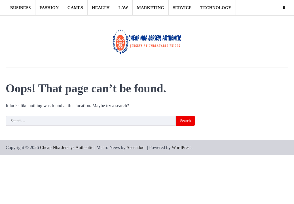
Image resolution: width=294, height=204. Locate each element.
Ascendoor (136, 147)
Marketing (150, 7)
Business (20, 7)
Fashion (49, 7)
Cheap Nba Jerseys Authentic (66, 147)
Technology (215, 7)
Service (182, 7)
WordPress (181, 147)
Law (123, 7)
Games (75, 7)
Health (101, 7)
